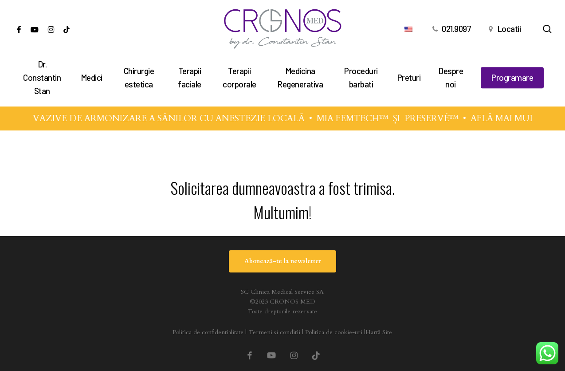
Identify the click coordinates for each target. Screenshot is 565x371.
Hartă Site (378, 332)
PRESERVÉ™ (443, 118)
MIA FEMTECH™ (364, 118)
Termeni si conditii (274, 332)
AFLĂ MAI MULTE (519, 118)
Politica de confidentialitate (208, 332)
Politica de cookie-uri (333, 332)
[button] (282, 261)
